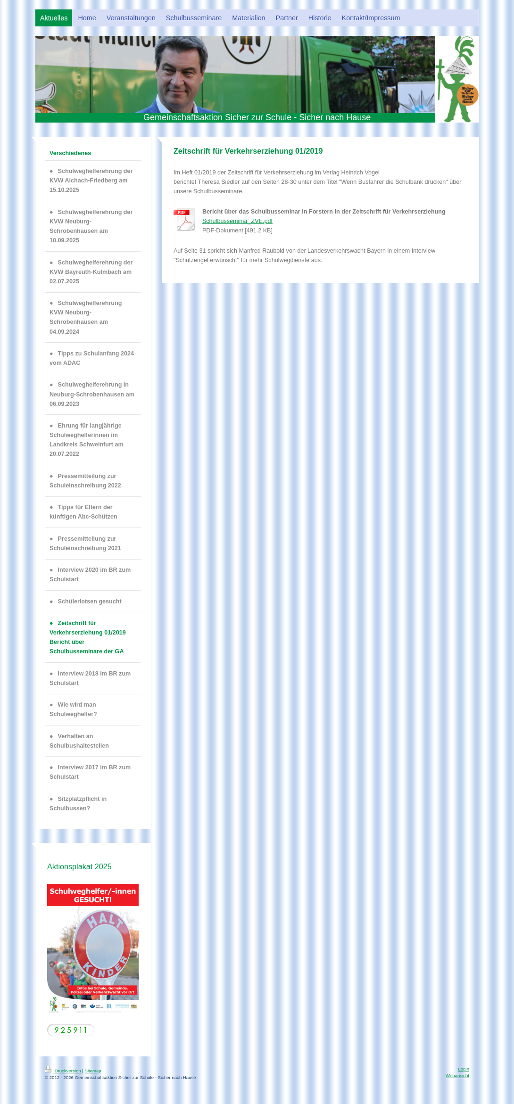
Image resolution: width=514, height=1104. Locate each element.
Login (463, 1068)
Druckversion (63, 1070)
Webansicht (457, 1075)
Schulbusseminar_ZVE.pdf (237, 221)
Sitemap (92, 1070)
